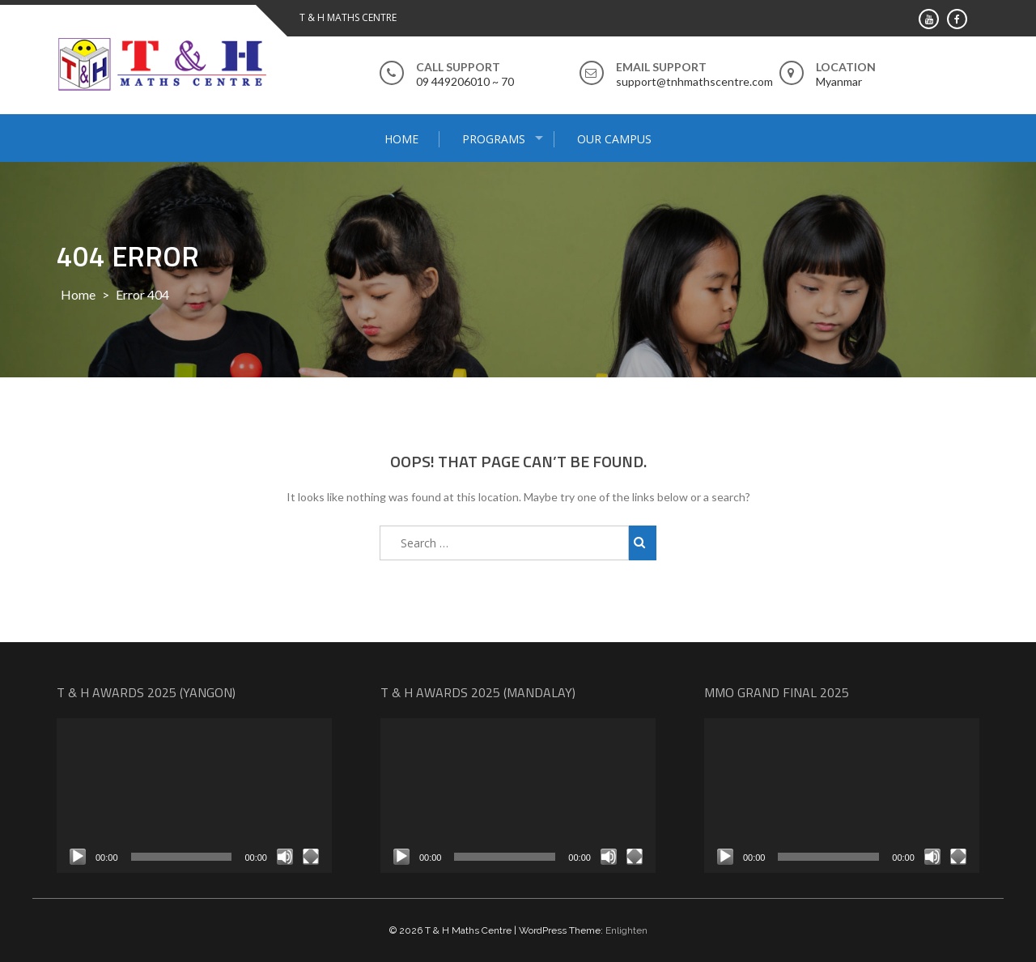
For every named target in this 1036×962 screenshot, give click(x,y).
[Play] (78, 857)
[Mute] (285, 857)
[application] (194, 795)
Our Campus (614, 139)
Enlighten (626, 930)
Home (401, 139)
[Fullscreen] (311, 857)
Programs (493, 139)
